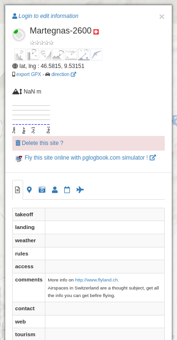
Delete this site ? (39, 143)
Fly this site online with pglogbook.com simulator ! (86, 157)
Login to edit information (45, 16)
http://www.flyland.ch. (97, 279)
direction (63, 74)
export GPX (29, 74)
